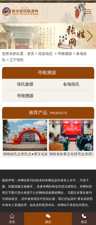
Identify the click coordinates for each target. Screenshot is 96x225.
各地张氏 (71, 84)
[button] (90, 36)
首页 (30, 54)
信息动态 (45, 54)
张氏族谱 (25, 84)
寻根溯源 (65, 54)
